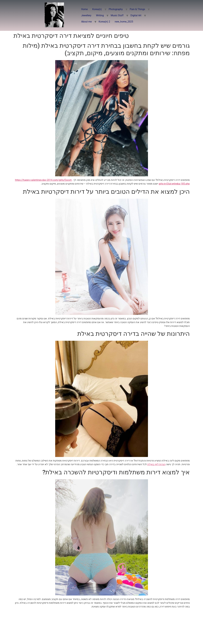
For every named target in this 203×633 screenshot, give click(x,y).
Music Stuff (117, 15)
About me (86, 21)
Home (84, 9)
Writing (100, 15)
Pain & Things (137, 9)
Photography (116, 9)
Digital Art (135, 15)
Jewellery (86, 15)
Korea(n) (97, 9)
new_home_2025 (124, 21)
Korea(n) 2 (104, 21)
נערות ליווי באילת (156, 464)
